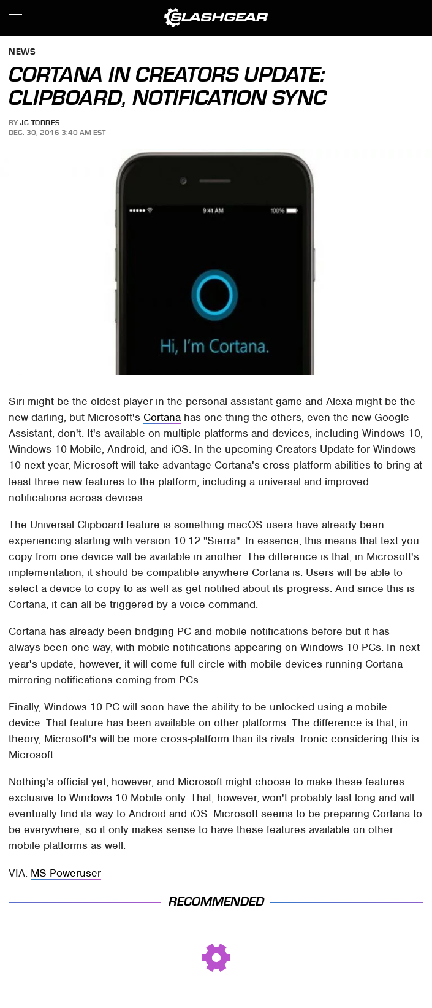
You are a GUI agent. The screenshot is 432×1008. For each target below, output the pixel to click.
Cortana (162, 417)
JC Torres (40, 122)
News (22, 52)
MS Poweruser (66, 873)
